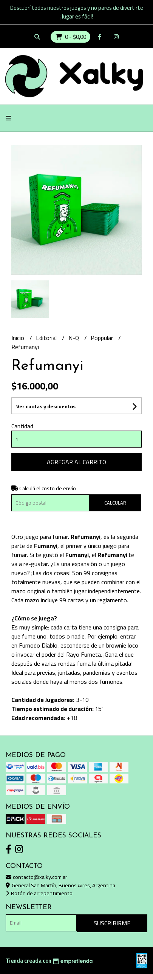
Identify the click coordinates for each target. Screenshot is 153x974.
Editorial (47, 337)
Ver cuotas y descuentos (46, 406)
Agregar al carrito (76, 462)
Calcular (115, 502)
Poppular (102, 337)
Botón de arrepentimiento (39, 893)
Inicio (18, 337)
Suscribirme (112, 923)
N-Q (74, 337)
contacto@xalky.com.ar (36, 877)
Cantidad (22, 426)
